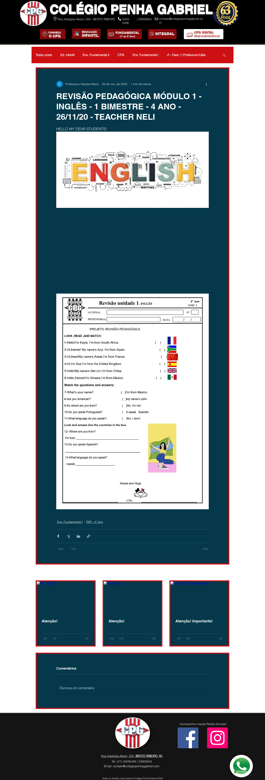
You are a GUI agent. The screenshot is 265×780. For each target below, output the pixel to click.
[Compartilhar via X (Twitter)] (68, 536)
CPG (121, 55)
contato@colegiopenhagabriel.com (136, 766)
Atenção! (49, 621)
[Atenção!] (66, 597)
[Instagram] (217, 737)
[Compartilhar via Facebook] (58, 536)
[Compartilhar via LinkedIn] (78, 536)
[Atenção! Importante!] (199, 597)
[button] (224, 55)
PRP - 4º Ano (94, 522)
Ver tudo (223, 573)
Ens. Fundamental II (96, 55)
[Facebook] (188, 737)
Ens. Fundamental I (145, 55)
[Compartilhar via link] (88, 536)
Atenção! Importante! (194, 621)
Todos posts (44, 55)
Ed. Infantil (67, 55)
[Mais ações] (206, 84)
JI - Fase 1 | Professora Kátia (186, 55)
